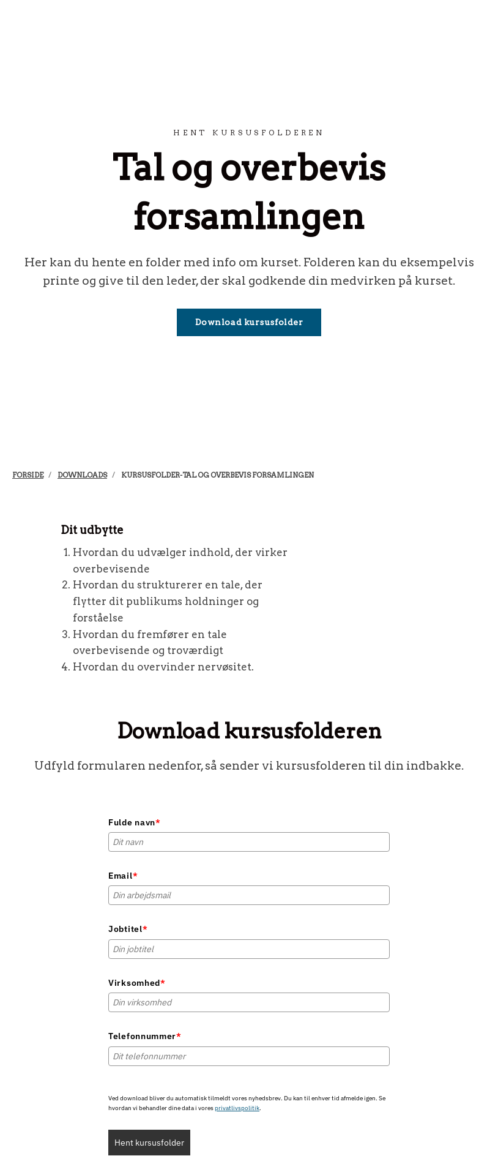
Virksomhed (137, 982)
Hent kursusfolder (149, 1142)
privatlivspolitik (237, 1108)
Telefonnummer (145, 1036)
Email (123, 875)
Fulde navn (134, 822)
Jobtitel (127, 928)
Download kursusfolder (249, 322)
